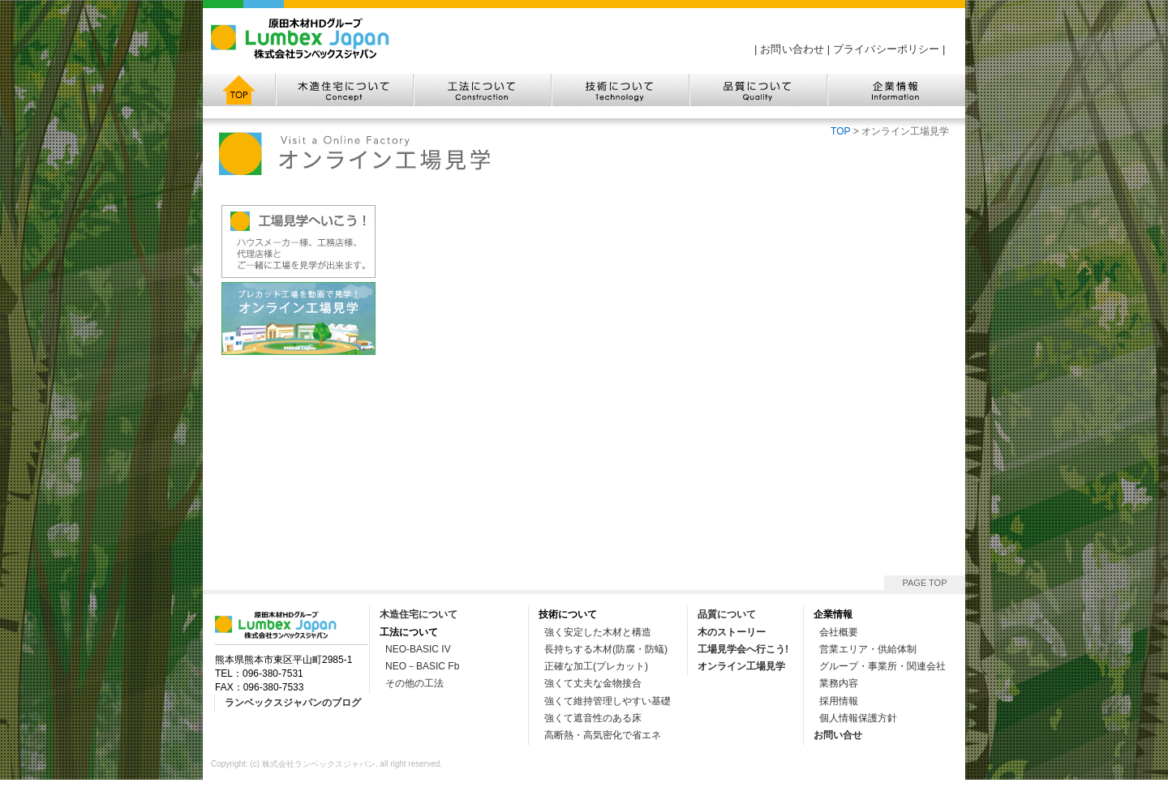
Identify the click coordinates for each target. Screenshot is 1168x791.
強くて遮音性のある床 (593, 718)
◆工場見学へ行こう (298, 241)
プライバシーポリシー (886, 49)
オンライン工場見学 (741, 666)
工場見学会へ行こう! (743, 649)
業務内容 (838, 683)
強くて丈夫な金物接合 (593, 683)
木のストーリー (732, 632)
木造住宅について (418, 614)
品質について (727, 614)
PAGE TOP (924, 583)
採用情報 (838, 701)
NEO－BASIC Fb (422, 666)
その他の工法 (414, 683)
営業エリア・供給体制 (868, 649)
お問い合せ (838, 735)
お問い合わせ (792, 49)
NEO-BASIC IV (418, 649)
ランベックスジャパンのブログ (293, 702)
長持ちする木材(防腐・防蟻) (606, 649)
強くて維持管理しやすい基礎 (607, 701)
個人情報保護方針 (858, 718)
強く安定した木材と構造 (597, 632)
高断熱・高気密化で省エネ (602, 735)
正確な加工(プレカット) (596, 666)
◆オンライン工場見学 (298, 318)
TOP (840, 131)
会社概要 (838, 632)
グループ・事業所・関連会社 (882, 666)
